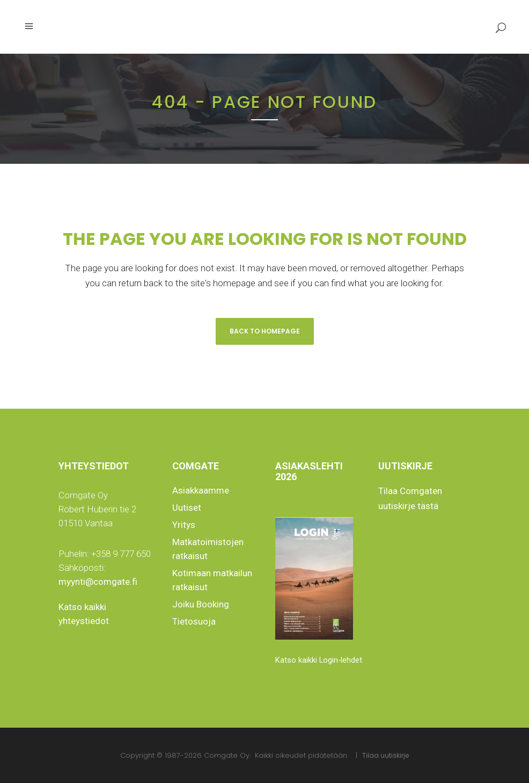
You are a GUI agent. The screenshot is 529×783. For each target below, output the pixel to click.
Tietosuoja (194, 621)
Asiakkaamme (200, 490)
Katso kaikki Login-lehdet (318, 660)
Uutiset (186, 507)
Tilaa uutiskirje (385, 755)
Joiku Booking (200, 604)
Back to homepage (265, 331)
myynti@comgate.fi (97, 581)
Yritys (183, 524)
